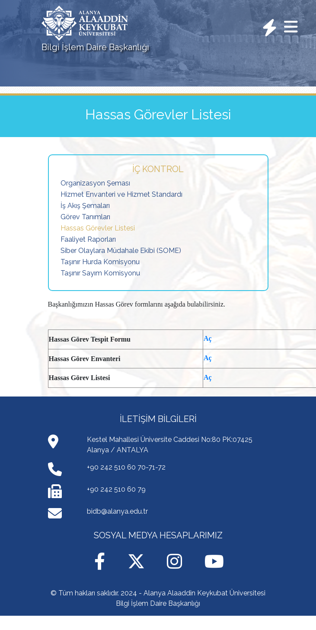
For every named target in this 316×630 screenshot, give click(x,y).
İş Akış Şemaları (85, 205)
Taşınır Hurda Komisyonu (100, 262)
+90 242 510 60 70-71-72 (126, 467)
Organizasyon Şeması (95, 183)
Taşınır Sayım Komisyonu (100, 273)
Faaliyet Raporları (88, 239)
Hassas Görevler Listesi (98, 228)
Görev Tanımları (85, 217)
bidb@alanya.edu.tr (117, 511)
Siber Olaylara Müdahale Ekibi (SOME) (121, 250)
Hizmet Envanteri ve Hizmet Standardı (121, 194)
